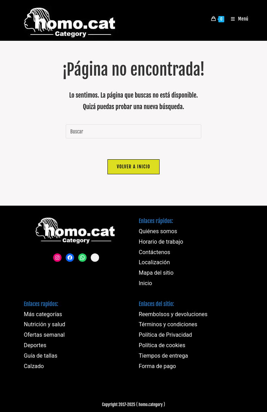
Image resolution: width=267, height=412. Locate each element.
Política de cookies (162, 345)
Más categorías (43, 314)
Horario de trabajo (161, 241)
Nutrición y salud (44, 324)
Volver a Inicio (133, 166)
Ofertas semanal (44, 334)
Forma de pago (157, 366)
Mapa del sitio (156, 272)
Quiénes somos (158, 231)
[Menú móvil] (237, 19)
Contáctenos (154, 252)
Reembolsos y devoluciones (173, 314)
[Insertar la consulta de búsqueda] (133, 131)
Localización (154, 262)
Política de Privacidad (165, 334)
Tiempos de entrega (163, 355)
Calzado (34, 366)
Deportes (35, 345)
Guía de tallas (40, 355)
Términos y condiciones (168, 324)
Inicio (145, 283)
